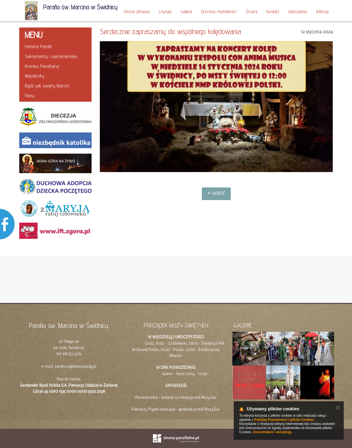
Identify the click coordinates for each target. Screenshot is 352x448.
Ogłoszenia (297, 11)
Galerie (186, 11)
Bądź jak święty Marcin (47, 86)
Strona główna (136, 11)
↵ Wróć (216, 193)
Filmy (29, 95)
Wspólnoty (34, 76)
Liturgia (165, 11)
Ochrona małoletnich (219, 11)
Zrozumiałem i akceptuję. (272, 432)
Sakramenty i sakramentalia (51, 56)
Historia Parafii (38, 46)
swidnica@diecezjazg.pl (75, 366)
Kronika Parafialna (42, 66)
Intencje (322, 11)
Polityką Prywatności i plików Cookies (284, 420)
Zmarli (251, 11)
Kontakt (272, 11)
